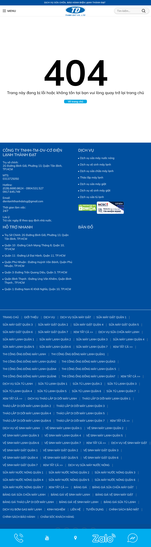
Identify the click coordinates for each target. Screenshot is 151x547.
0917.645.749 (11, 191)
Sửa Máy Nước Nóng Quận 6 (115, 480)
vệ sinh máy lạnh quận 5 (104, 435)
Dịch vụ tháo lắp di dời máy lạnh (52, 398)
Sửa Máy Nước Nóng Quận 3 (115, 472)
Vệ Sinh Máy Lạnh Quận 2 (105, 428)
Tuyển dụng (95, 509)
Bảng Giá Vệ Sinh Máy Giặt (114, 494)
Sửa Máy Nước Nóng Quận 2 (69, 472)
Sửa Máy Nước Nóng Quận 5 (69, 480)
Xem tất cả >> (83, 332)
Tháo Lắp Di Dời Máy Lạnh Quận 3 (80, 406)
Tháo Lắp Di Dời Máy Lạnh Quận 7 (80, 420)
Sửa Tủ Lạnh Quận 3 (121, 383)
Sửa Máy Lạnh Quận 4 (128, 339)
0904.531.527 (35, 188)
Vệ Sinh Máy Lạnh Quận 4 (62, 435)
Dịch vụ (49, 317)
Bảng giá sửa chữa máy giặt (113, 487)
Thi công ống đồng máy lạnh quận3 (88, 361)
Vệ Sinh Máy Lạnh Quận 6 (21, 443)
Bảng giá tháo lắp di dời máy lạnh (28, 502)
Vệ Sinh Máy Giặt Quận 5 (60, 457)
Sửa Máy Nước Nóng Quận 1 (23, 472)
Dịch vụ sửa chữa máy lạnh (97, 171)
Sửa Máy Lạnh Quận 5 (18, 347)
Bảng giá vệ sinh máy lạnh (70, 494)
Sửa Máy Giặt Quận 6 (18, 332)
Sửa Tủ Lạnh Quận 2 (87, 383)
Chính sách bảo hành (19, 517)
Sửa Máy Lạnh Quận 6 (55, 347)
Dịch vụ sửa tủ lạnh (92, 197)
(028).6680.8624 (13, 188)
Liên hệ (76, 509)
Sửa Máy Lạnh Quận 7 (92, 347)
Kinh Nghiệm (56, 509)
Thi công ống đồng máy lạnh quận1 (78, 354)
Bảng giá (80, 487)
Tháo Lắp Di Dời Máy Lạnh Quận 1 (106, 398)
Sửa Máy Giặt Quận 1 (111, 317)
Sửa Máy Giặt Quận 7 (53, 332)
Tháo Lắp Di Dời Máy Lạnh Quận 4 (27, 413)
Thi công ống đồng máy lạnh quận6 (29, 376)
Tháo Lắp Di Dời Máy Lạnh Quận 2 (27, 406)
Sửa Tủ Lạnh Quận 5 (51, 391)
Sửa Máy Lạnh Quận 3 (92, 339)
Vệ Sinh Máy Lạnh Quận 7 (62, 443)
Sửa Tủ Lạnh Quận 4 (17, 391)
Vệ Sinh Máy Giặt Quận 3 (101, 450)
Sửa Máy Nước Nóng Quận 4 (23, 480)
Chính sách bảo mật (124, 509)
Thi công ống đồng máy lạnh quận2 (29, 361)
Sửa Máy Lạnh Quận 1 (18, 339)
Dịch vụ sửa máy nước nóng (97, 158)
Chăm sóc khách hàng (57, 517)
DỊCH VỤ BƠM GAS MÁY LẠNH (22, 509)
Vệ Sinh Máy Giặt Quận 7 (20, 465)
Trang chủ (11, 317)
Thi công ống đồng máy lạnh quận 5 (89, 369)
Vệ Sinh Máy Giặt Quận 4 (20, 457)
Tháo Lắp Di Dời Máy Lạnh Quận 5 (80, 413)
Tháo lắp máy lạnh (91, 177)
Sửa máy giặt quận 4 (88, 324)
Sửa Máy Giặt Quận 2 (53, 324)
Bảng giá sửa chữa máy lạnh (24, 494)
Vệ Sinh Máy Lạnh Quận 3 (21, 435)
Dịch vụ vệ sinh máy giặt (95, 190)
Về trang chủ (75, 101)
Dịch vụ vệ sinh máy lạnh (95, 164)
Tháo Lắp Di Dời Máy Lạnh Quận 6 (27, 420)
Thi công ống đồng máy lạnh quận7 (88, 376)
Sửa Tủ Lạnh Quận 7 (121, 391)
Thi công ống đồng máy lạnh (24, 354)
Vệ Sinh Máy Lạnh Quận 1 (63, 428)
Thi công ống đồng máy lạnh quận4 (29, 369)
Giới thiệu (31, 317)
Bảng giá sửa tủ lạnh (120, 502)
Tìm (143, 11)
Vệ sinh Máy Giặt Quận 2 (60, 450)
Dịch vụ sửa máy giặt (93, 184)
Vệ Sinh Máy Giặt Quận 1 (20, 450)
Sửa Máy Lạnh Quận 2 (55, 339)
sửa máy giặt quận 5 (124, 324)
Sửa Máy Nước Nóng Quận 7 (23, 487)
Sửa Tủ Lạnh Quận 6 (86, 391)
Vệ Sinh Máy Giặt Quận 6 (101, 457)
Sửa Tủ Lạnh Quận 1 (52, 383)
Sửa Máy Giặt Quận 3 (18, 324)
